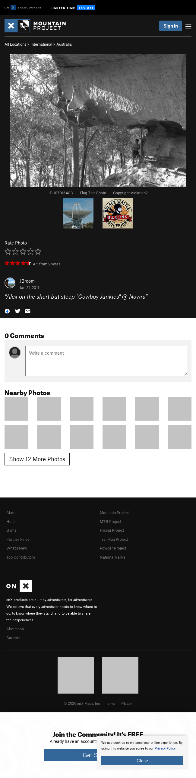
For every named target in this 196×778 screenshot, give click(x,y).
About (11, 512)
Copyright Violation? (130, 192)
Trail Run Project (114, 539)
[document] (142, 752)
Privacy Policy (165, 748)
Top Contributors (20, 557)
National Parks (112, 557)
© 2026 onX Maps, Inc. (82, 703)
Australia (64, 44)
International (41, 44)
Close (142, 760)
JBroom (27, 281)
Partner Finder (18, 539)
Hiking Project (112, 530)
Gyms (11, 530)
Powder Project (113, 548)
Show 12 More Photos (37, 458)
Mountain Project (114, 512)
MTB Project (110, 521)
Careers (13, 637)
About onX (15, 628)
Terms (110, 703)
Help (10, 521)
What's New (16, 548)
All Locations (15, 44)
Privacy (126, 703)
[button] (7, 310)
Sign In (170, 25)
